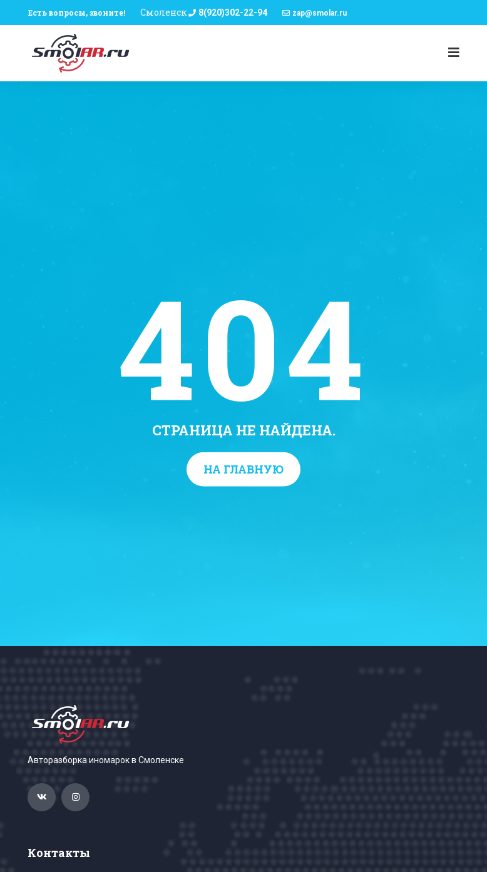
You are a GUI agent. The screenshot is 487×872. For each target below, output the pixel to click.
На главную (243, 469)
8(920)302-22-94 (232, 13)
